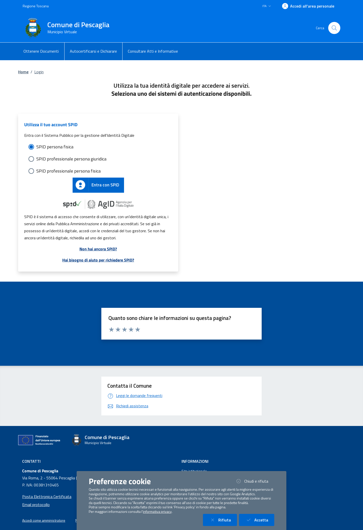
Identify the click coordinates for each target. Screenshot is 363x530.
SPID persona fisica (54, 146)
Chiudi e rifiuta (254, 481)
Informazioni (195, 461)
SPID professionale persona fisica (68, 171)
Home (23, 72)
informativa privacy (157, 511)
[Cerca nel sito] (334, 28)
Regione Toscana (36, 6)
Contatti (31, 461)
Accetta (259, 520)
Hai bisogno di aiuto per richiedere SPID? (98, 260)
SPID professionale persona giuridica (71, 158)
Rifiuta (223, 520)
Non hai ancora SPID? (98, 249)
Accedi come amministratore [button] (43, 520)
